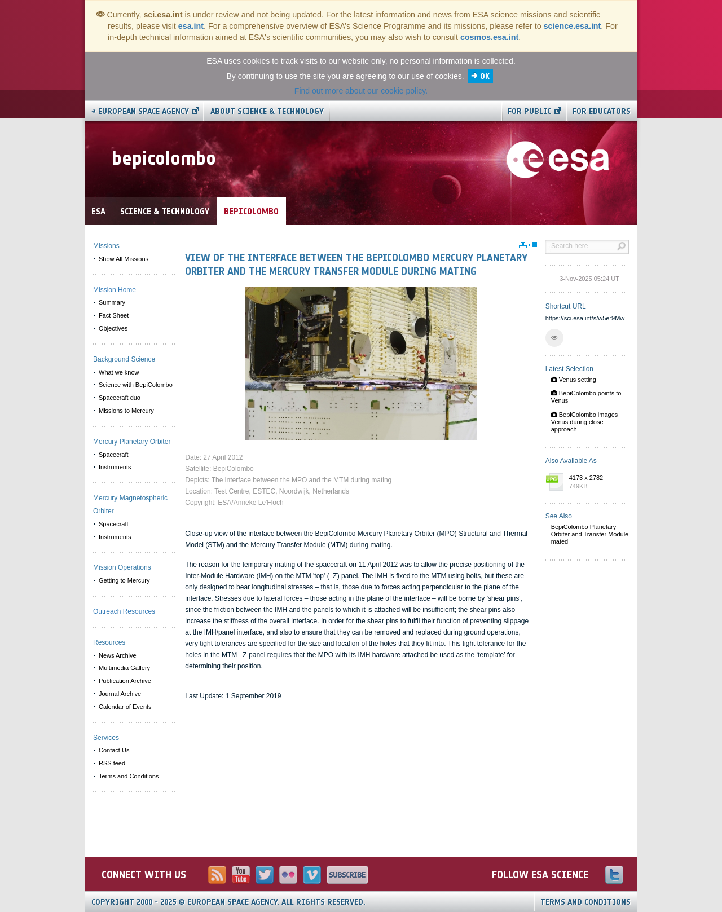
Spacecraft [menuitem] (114, 454)
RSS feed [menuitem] (112, 763)
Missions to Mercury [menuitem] (126, 410)
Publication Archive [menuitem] (125, 680)
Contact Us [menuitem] (114, 750)
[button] (554, 338)
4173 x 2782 (596, 482)
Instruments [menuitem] (115, 467)
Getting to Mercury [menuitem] (124, 580)
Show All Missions (123, 258)
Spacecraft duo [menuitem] (119, 397)
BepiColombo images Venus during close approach (584, 422)
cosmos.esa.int (489, 37)
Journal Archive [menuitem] (120, 693)
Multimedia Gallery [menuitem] (124, 667)
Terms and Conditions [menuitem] (129, 776)
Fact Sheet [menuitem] (114, 315)
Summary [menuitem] (112, 302)
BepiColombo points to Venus (586, 397)
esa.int (191, 25)
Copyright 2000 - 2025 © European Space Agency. (228, 902)
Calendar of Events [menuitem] (125, 706)
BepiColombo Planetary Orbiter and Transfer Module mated (590, 534)
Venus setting (573, 379)
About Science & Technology (267, 111)
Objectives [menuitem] (113, 328)
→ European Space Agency (140, 111)
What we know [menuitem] (119, 372)
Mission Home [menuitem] (114, 290)
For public (529, 111)
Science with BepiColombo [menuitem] (136, 384)
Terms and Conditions (585, 902)
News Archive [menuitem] (118, 655)
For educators (602, 111)
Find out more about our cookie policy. (361, 90)
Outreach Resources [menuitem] (124, 611)
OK (485, 76)
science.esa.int (572, 25)
